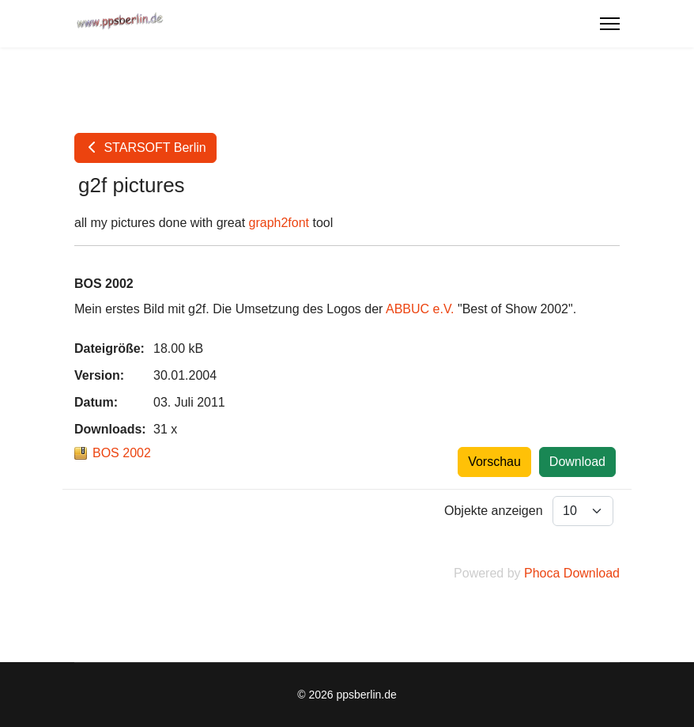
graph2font (279, 222)
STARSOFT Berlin (145, 147)
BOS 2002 (121, 453)
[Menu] (610, 23)
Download (577, 461)
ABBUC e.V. (420, 309)
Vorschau (494, 461)
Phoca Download (572, 573)
